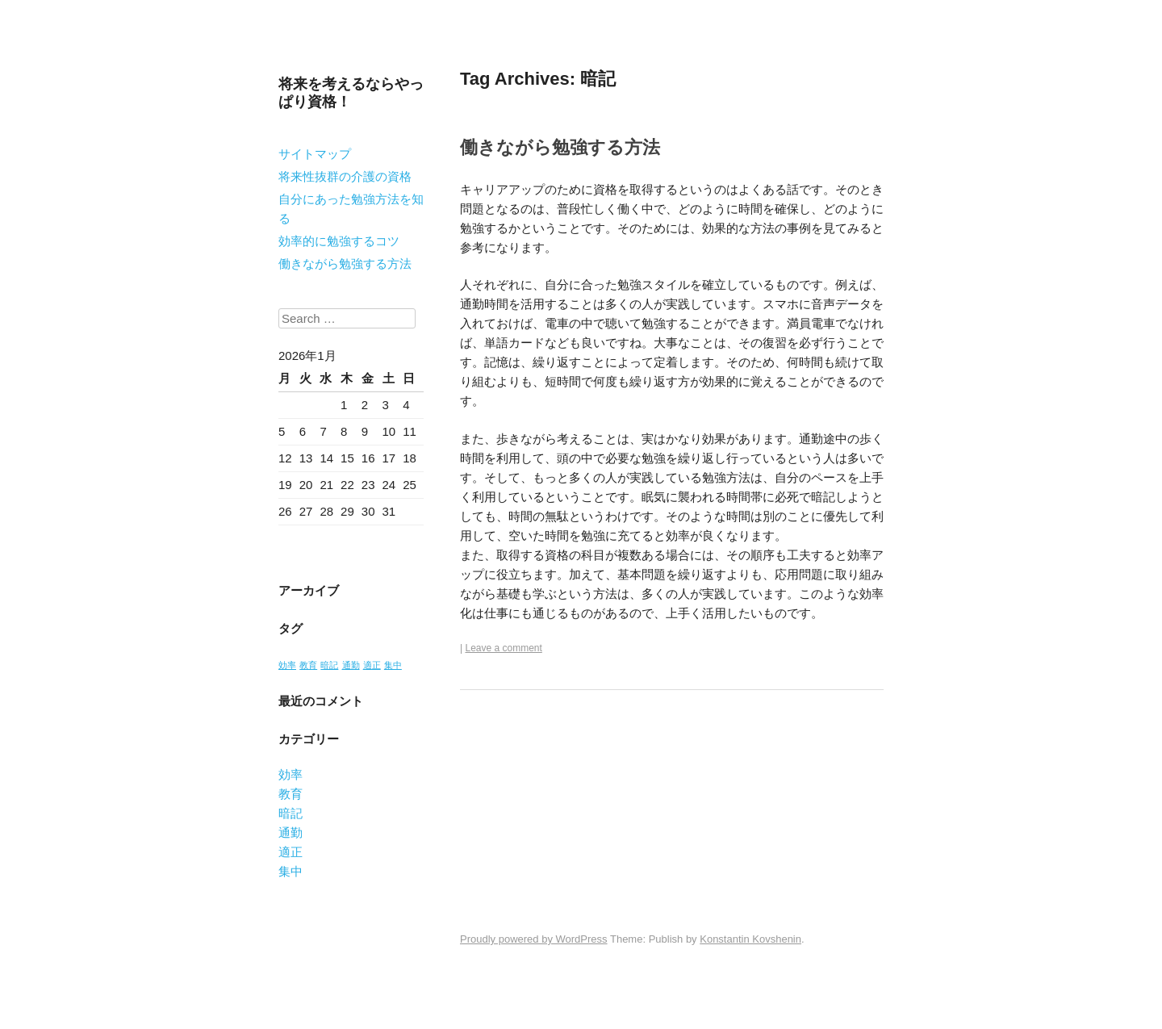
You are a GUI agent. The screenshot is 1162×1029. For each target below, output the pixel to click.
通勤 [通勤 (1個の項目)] (351, 665)
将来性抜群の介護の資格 (345, 176)
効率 (290, 774)
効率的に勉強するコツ (338, 241)
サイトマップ (314, 154)
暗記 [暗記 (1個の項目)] (329, 665)
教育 (290, 794)
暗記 (290, 813)
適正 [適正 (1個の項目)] (372, 665)
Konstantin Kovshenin (750, 939)
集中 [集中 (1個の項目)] (393, 665)
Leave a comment (503, 648)
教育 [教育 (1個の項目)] (308, 665)
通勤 (290, 832)
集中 (290, 871)
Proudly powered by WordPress (534, 939)
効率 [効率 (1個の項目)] (287, 665)
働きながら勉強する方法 (345, 263)
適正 (290, 852)
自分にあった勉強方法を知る (351, 208)
